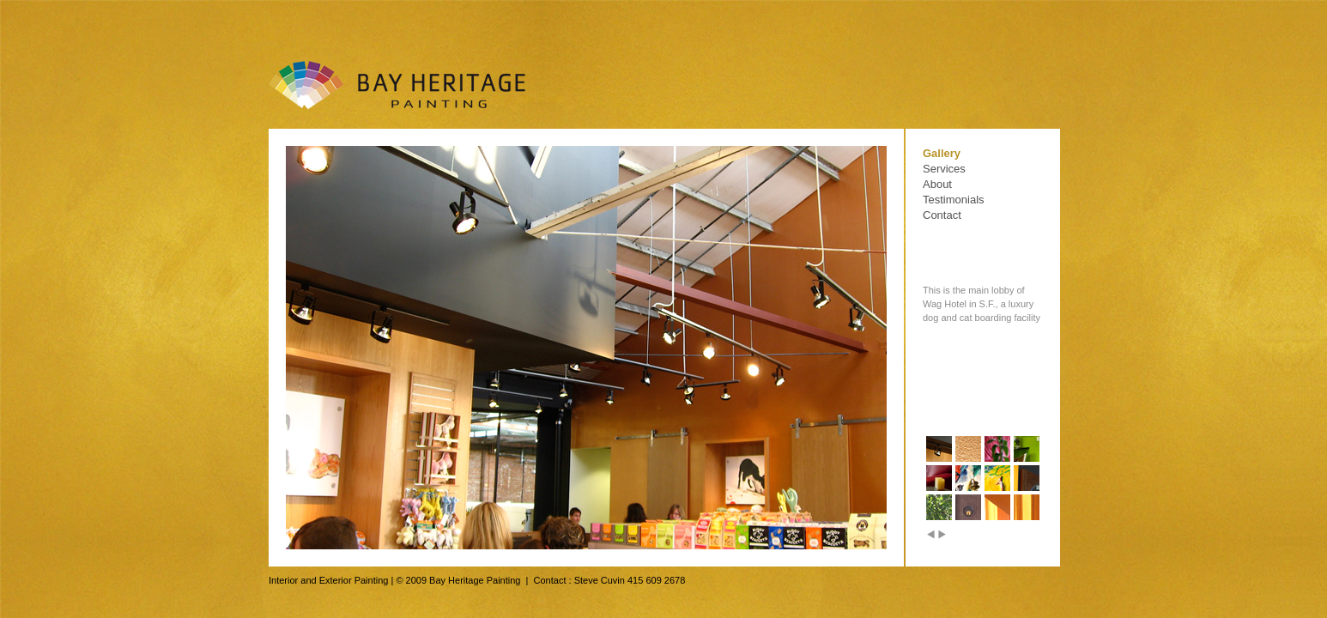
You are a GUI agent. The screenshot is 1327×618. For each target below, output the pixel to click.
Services (944, 168)
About (937, 184)
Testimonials (954, 199)
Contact (942, 215)
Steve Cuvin (599, 580)
